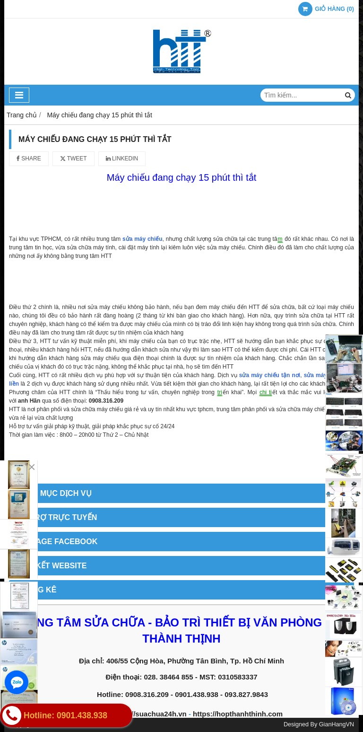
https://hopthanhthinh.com (238, 714)
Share (29, 158)
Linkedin (122, 158)
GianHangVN (336, 724)
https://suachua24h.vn (149, 714)
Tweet (73, 158)
